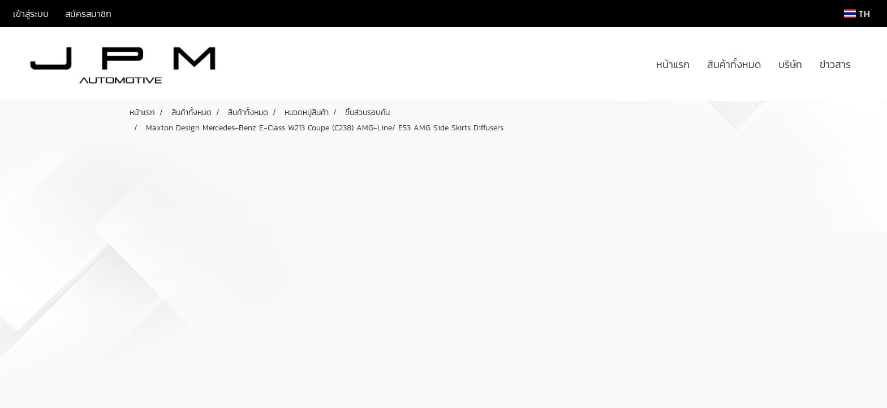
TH (857, 13)
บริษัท (790, 64)
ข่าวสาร (835, 64)
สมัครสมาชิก (88, 13)
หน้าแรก (673, 64)
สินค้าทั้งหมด (734, 64)
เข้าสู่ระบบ (31, 13)
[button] (869, 64)
